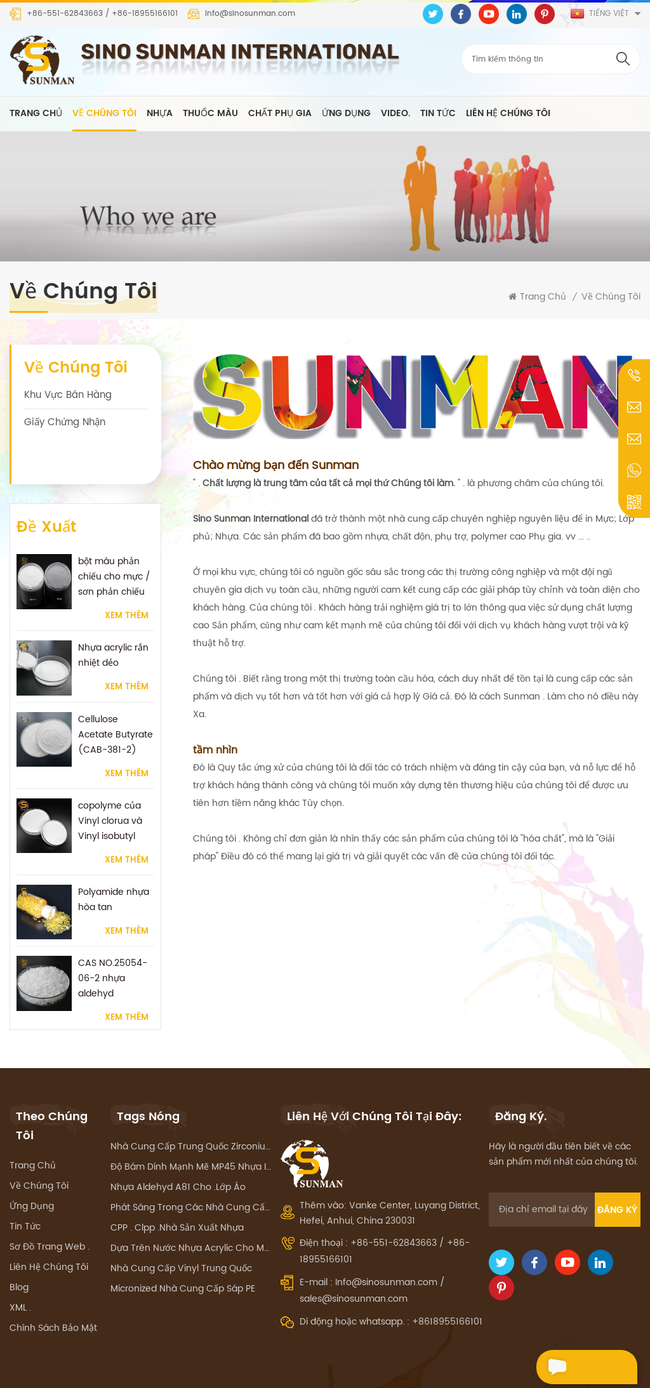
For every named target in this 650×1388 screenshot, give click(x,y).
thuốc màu (210, 114)
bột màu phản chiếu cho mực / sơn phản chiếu (114, 535)
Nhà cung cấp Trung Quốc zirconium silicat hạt (190, 1114)
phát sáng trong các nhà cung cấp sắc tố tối (190, 1175)
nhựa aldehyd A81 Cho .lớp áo (178, 1154)
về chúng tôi (104, 114)
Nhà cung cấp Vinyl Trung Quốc (181, 1236)
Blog (19, 1255)
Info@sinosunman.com (250, 14)
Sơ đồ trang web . (50, 1214)
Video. (395, 114)
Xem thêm (127, 574)
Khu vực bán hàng (68, 396)
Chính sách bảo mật (53, 1295)
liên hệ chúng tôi (508, 114)
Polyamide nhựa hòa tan (113, 858)
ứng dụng (346, 114)
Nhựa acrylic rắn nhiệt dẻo (113, 614)
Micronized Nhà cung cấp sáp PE (182, 1256)
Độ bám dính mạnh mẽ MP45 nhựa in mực (190, 1134)
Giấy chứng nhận (64, 423)
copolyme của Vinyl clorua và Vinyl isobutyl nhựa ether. (110, 779)
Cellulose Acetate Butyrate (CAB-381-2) (115, 692)
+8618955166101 (447, 1289)
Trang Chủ (36, 114)
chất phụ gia (280, 114)
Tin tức (438, 114)
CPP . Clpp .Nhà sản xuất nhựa (177, 1195)
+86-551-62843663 (65, 14)
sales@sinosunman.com (354, 1266)
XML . (20, 1275)
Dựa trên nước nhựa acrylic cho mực (190, 1215)
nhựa (160, 114)
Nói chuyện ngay (580, 1368)
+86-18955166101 (145, 14)
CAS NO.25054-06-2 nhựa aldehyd (112, 937)
